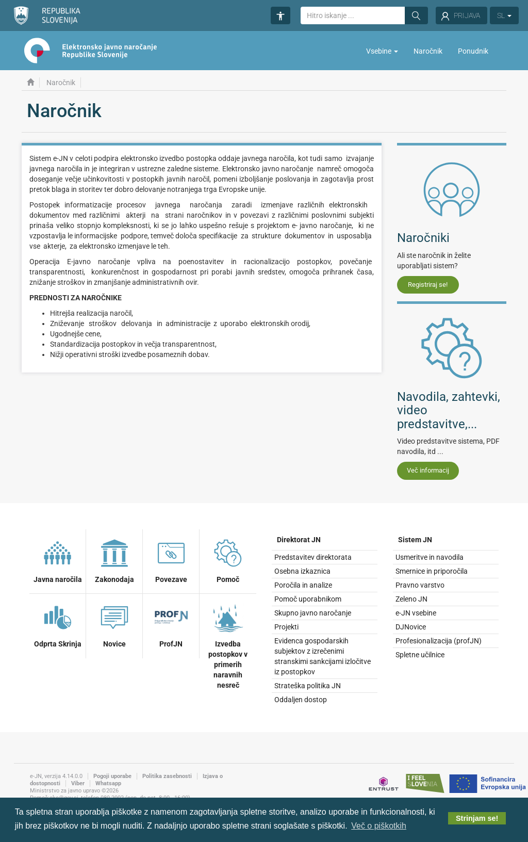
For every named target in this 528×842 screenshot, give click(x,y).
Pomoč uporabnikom (307, 599)
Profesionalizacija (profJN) (438, 641)
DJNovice (410, 627)
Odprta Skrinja (57, 624)
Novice (114, 624)
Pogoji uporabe (112, 776)
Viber (78, 783)
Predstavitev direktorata (313, 557)
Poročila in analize (303, 585)
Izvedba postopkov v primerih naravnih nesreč (228, 645)
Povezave (171, 560)
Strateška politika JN (307, 686)
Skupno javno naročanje (312, 613)
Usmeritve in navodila (429, 557)
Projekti (286, 627)
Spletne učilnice (419, 655)
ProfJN (171, 624)
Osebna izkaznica (302, 571)
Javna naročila (58, 560)
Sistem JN (415, 540)
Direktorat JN (299, 540)
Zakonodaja (114, 560)
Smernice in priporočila (431, 571)
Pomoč (227, 560)
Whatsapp (108, 783)
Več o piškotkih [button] (378, 825)
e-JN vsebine (415, 613)
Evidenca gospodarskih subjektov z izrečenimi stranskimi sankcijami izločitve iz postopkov (322, 656)
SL (504, 15)
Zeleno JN (411, 599)
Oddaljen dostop (300, 699)
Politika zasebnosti (167, 776)
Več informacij (428, 470)
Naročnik (428, 51)
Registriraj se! (428, 284)
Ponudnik (473, 51)
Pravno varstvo (419, 585)
